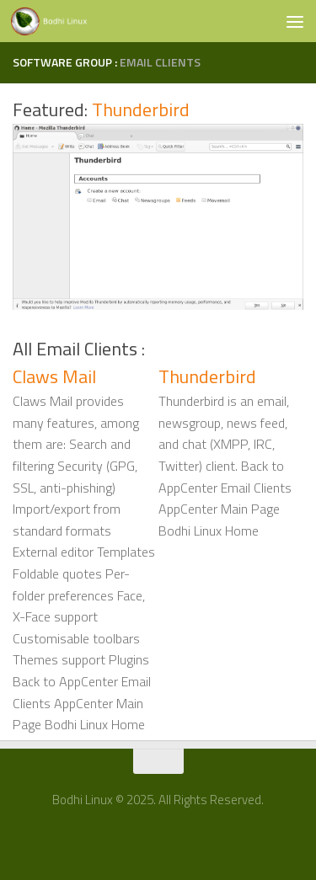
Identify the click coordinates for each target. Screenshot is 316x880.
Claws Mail (54, 376)
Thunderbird (141, 109)
